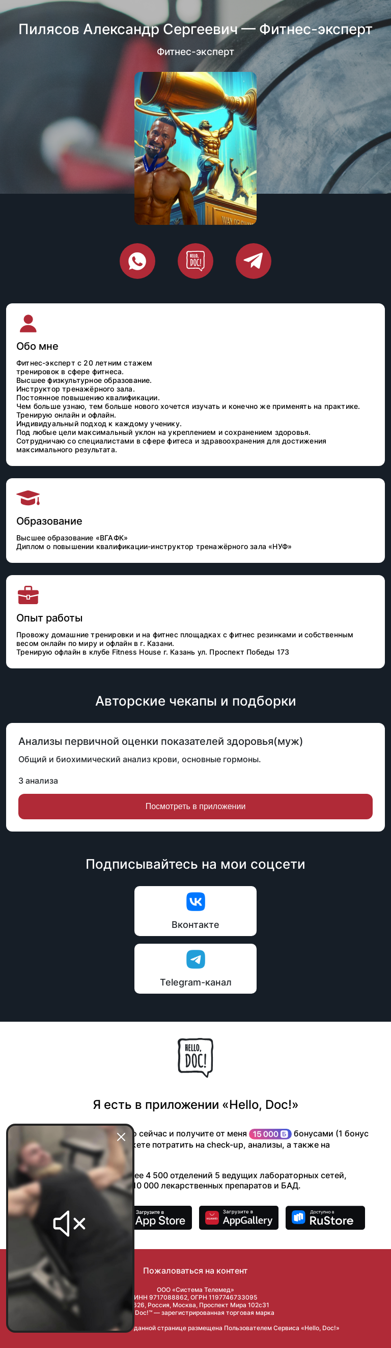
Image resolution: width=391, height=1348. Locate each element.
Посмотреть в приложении (196, 806)
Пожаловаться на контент (195, 1270)
